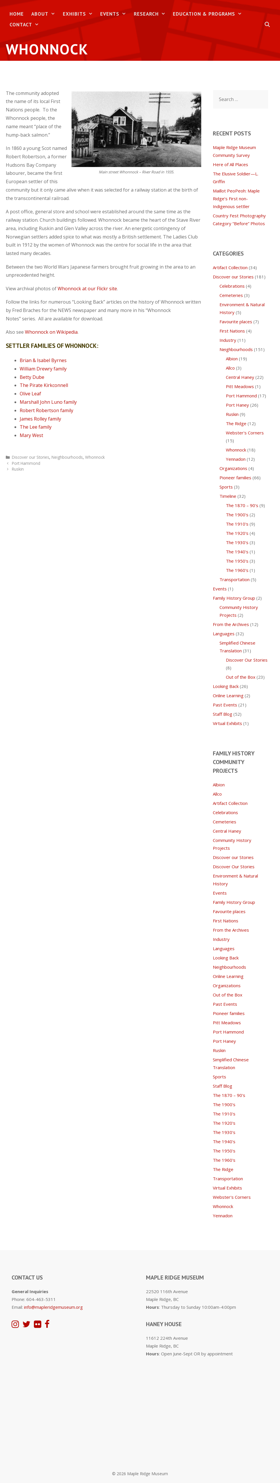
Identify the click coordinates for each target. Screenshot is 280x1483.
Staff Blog (222, 714)
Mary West (31, 435)
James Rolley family (40, 419)
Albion (232, 358)
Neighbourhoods (67, 457)
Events (115, 14)
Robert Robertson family (46, 410)
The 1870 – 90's (242, 505)
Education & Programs (209, 14)
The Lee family (36, 427)
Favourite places (235, 321)
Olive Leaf (30, 393)
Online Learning (228, 695)
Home (17, 14)
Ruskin (18, 469)
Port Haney (237, 405)
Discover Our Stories (247, 660)
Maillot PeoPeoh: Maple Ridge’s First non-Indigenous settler (236, 198)
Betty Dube (32, 377)
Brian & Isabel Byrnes (43, 360)
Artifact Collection (230, 267)
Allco (230, 368)
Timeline (227, 496)
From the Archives (231, 624)
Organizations (233, 468)
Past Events (225, 705)
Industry (227, 340)
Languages (224, 633)
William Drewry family (43, 369)
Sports (226, 487)
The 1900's (237, 514)
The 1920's (237, 533)
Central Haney (240, 377)
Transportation (234, 579)
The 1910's (237, 524)
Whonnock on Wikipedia (51, 332)
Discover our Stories (30, 457)
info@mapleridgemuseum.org (53, 1307)
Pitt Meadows (240, 386)
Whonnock (95, 457)
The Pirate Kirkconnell (44, 385)
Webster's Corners (245, 433)
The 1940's (237, 552)
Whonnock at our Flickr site (87, 288)
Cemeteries (231, 295)
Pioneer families (235, 477)
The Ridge (236, 423)
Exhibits (80, 14)
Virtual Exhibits (227, 723)
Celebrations (232, 286)
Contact (26, 24)
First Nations (232, 331)
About (45, 14)
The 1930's (237, 542)
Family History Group (234, 598)
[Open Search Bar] (267, 24)
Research (151, 14)
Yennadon (236, 459)
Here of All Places (230, 164)
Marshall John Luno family (48, 402)
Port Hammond (26, 463)
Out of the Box (240, 677)
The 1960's (237, 570)
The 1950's (237, 561)
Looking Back (226, 686)
